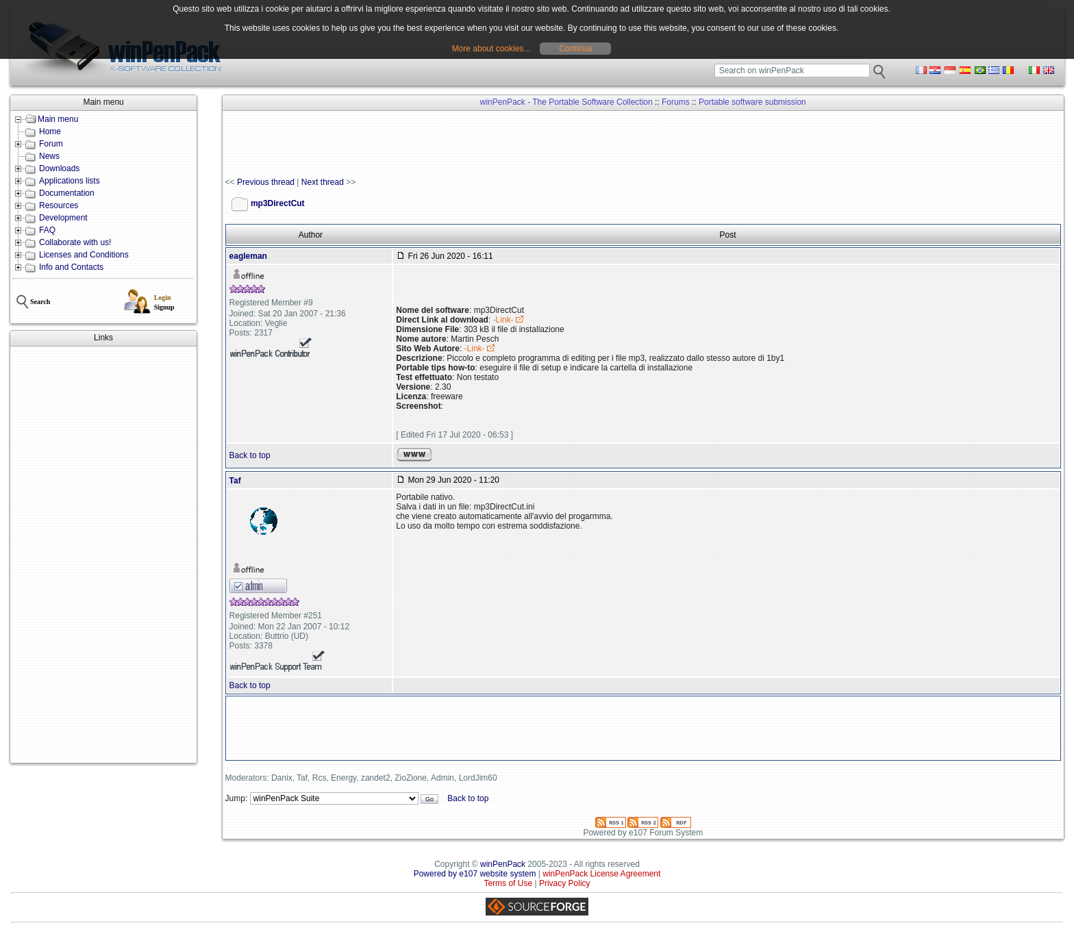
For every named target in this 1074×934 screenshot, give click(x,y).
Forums (676, 102)
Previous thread (266, 182)
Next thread (322, 182)
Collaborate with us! (75, 242)
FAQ (47, 230)
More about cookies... (491, 48)
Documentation (67, 193)
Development (63, 218)
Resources (58, 205)
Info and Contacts (71, 267)
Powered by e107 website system (475, 874)
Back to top (250, 455)
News (49, 156)
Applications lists (69, 181)
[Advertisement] (103, 554)
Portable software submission (752, 102)
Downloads (59, 168)
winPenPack (502, 864)
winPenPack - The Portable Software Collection (566, 102)
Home (50, 131)
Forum (51, 144)
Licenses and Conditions (84, 255)
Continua (575, 48)
